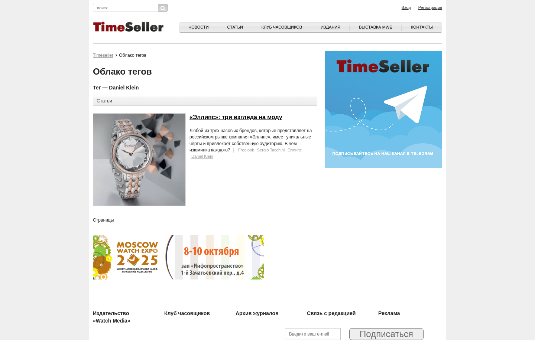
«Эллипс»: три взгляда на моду (235, 117)
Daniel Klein (124, 88)
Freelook (246, 150)
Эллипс (295, 150)
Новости (198, 27)
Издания (330, 27)
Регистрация (430, 7)
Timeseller (103, 55)
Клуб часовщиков (282, 27)
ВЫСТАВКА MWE (375, 27)
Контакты (422, 27)
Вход (406, 7)
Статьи (235, 27)
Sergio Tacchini (271, 150)
